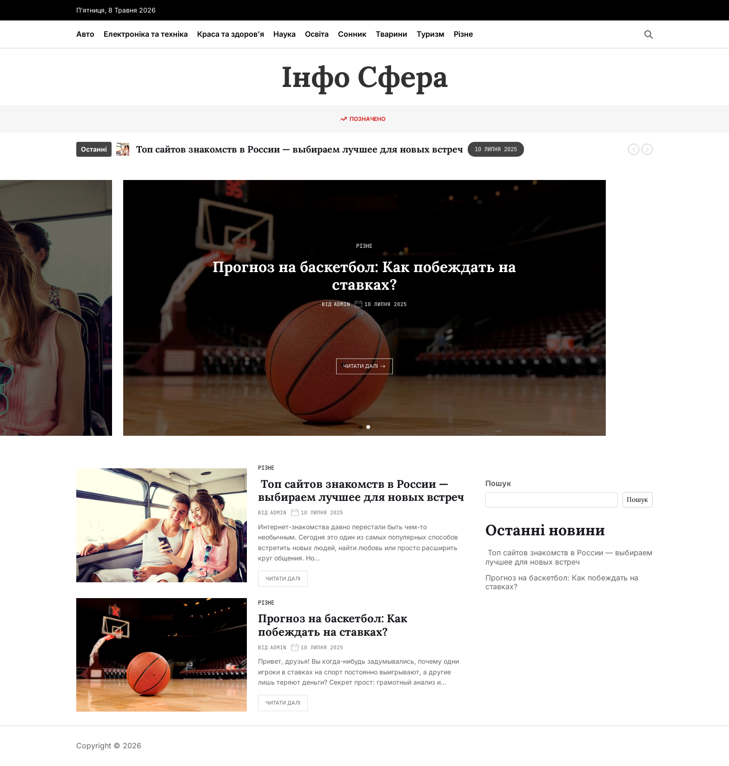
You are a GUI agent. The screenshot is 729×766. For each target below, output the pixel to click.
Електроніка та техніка (146, 34)
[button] (633, 149)
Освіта (317, 34)
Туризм (430, 34)
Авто (85, 34)
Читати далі (364, 366)
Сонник (352, 34)
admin (342, 304)
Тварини (391, 34)
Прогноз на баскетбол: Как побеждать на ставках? (364, 275)
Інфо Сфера (364, 76)
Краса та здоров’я (230, 34)
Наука (284, 34)
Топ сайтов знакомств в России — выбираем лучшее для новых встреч (298, 149)
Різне (463, 34)
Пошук (498, 483)
